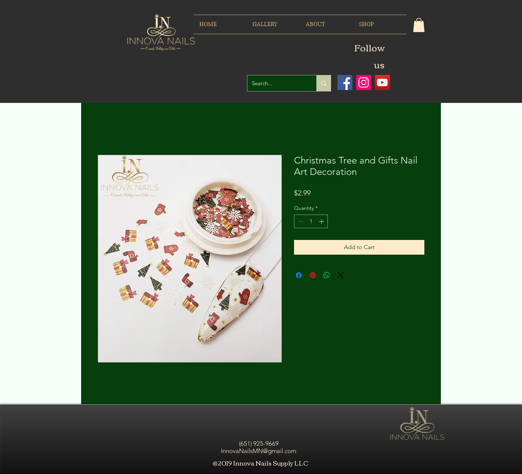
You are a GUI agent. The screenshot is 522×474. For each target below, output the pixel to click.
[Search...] (276, 83)
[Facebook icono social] (344, 82)
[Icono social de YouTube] (382, 82)
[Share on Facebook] (298, 275)
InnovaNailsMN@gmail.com (258, 451)
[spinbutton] (311, 221)
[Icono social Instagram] (363, 82)
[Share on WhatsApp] (326, 275)
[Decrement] (299, 221)
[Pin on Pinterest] (312, 275)
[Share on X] (340, 275)
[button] (419, 25)
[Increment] (322, 221)
